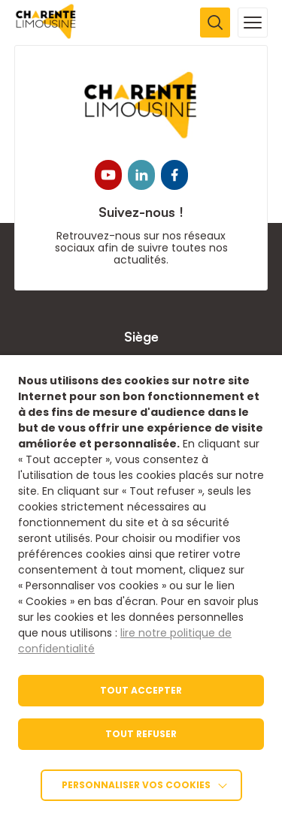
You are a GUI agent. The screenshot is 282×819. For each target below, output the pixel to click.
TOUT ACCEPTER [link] (141, 690)
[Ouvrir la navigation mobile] (253, 23)
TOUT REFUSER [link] (141, 733)
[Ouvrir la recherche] (215, 23)
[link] (46, 35)
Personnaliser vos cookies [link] (136, 784)
